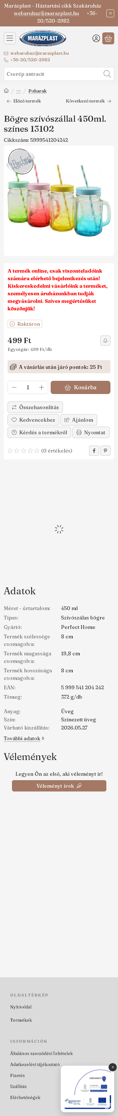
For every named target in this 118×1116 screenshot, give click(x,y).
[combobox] (59, 74)
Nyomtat (90, 432)
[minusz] (14, 387)
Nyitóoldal (20, 1007)
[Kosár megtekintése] (108, 38)
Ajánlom (79, 420)
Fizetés (17, 1075)
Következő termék (88, 101)
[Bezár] (110, 13)
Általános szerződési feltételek (41, 1053)
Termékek (21, 1020)
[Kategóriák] (10, 38)
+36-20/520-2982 (30, 60)
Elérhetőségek (25, 1097)
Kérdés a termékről (39, 432)
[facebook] (94, 451)
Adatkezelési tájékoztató (35, 1064)
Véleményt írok (59, 786)
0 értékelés (57, 450)
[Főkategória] (6, 91)
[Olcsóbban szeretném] (105, 341)
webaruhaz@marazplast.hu (46, 13)
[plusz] (41, 387)
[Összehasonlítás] (35, 407)
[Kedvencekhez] (33, 419)
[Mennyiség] (28, 387)
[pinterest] (105, 451)
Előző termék (24, 101)
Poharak (37, 91)
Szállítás (18, 1086)
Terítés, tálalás (18, 91)
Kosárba (80, 387)
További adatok (24, 738)
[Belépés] (96, 38)
